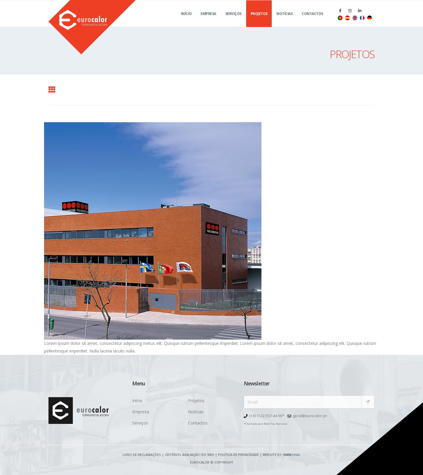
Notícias (284, 20)
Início (186, 20)
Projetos (259, 20)
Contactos (312, 20)
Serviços (233, 20)
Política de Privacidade (238, 454)
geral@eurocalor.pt (310, 415)
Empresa (208, 20)
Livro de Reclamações (141, 454)
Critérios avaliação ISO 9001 (189, 454)
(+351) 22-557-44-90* (266, 415)
